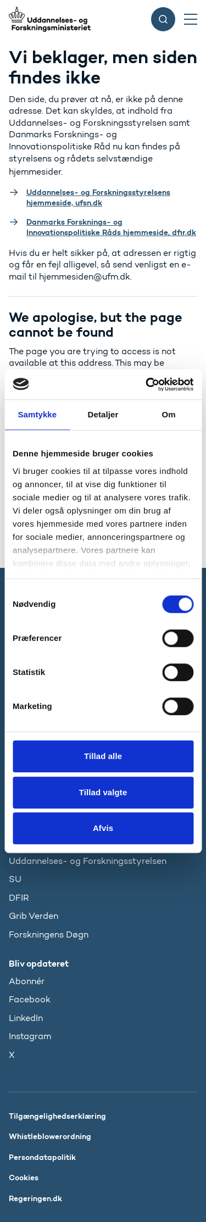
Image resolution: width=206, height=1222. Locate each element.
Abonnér (26, 981)
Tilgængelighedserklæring (57, 1116)
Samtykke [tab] (37, 414)
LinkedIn (26, 1018)
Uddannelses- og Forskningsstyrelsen (87, 861)
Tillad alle (103, 756)
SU (15, 879)
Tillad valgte (103, 792)
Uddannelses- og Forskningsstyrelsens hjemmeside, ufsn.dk (98, 197)
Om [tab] (169, 414)
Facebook (30, 999)
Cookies (23, 1177)
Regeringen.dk (35, 1198)
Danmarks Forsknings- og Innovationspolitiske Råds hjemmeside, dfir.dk (111, 227)
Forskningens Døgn (48, 934)
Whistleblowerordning (50, 1136)
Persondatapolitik (42, 1157)
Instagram (30, 1036)
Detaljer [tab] (103, 414)
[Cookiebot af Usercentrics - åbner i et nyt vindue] (146, 384)
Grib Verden (33, 916)
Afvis (103, 828)
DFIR (19, 897)
